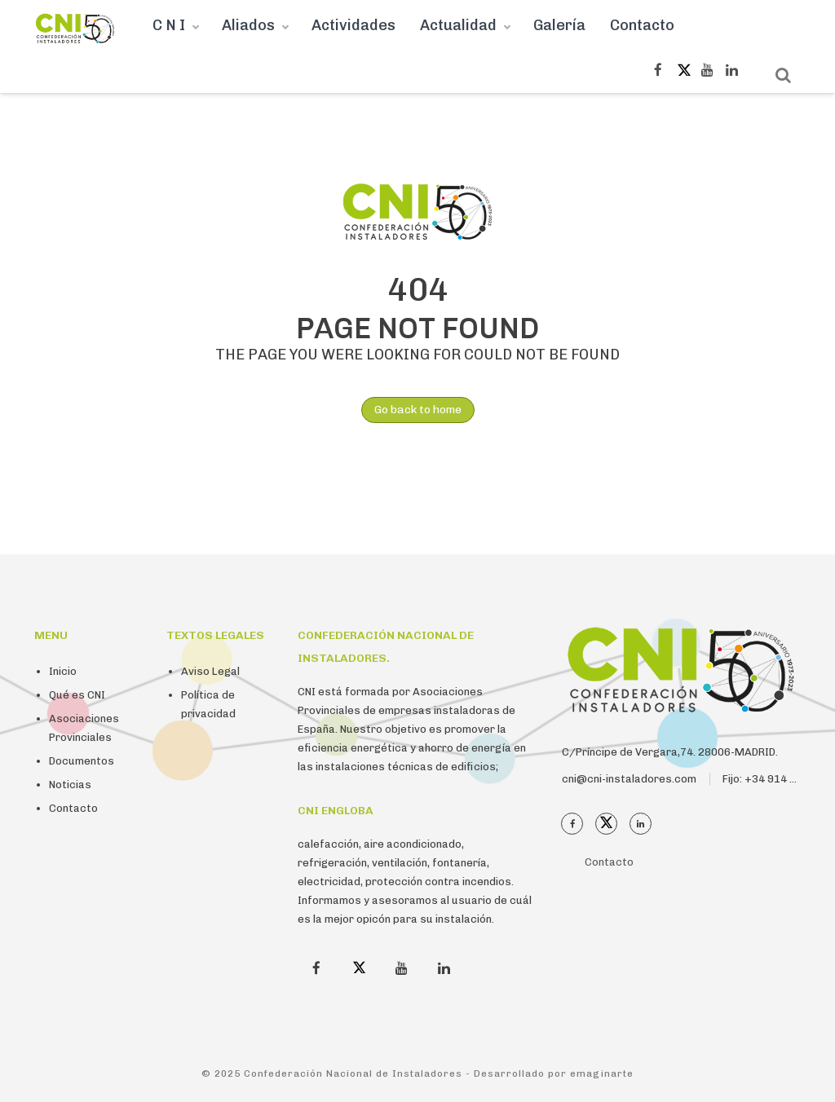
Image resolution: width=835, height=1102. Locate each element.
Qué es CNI (77, 695)
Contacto (642, 25)
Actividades (353, 25)
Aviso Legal (210, 671)
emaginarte (602, 1073)
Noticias (70, 784)
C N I (168, 25)
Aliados (248, 25)
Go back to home (411, 410)
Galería (559, 25)
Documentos (81, 761)
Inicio (63, 671)
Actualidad (458, 25)
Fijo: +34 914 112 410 (776, 779)
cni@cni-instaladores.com (629, 779)
